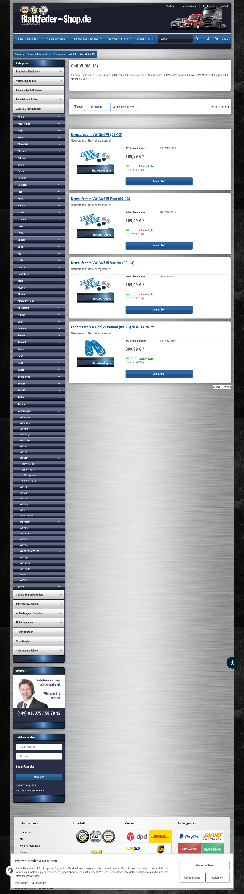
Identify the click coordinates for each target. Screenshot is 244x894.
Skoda (21, 369)
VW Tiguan (25, 563)
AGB (22, 839)
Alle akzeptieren (202, 865)
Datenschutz (26, 832)
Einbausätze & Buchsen (29, 90)
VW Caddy (24, 434)
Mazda (21, 294)
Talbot (21, 397)
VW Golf (23, 457)
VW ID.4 (23, 492)
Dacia (21, 171)
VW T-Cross (25, 539)
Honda (21, 205)
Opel (20, 321)
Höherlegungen (24, 622)
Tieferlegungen (24, 631)
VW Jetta (24, 504)
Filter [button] (78, 106)
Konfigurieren (190, 877)
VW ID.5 (23, 498)
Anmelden (39, 776)
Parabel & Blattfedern (28, 71)
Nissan (21, 314)
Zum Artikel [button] (159, 181)
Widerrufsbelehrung (30, 845)
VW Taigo (24, 557)
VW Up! (23, 574)
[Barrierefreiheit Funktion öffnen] (232, 663)
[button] (208, 39)
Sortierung (96, 106)
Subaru (21, 383)
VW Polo (24, 527)
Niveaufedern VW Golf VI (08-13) (96, 134)
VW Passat (25, 521)
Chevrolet (23, 144)
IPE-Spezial (208, 6)
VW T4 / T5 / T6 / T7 (30, 551)
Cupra (21, 164)
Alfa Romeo (24, 123)
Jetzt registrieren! (35, 790)
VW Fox (23, 451)
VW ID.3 (23, 487)
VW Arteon (25, 423)
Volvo (21, 586)
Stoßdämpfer (23, 641)
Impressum (23, 882)
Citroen (22, 158)
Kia (19, 253)
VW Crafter (25, 440)
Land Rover (24, 274)
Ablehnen (215, 877)
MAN (20, 281)
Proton (21, 335)
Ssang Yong (24, 376)
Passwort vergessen (26, 785)
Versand (50, 888)
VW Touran (25, 568)
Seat (20, 362)
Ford (20, 198)
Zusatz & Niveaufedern (28, 108)
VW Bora (24, 428)
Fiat (20, 191)
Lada (20, 260)
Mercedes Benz (26, 301)
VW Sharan (25, 533)
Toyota (21, 404)
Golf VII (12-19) (29, 475)
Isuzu (20, 226)
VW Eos (23, 446)
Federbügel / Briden (27, 99)
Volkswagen (24, 411)
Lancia (21, 267)
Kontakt (224, 6)
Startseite (171, 6)
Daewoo (22, 178)
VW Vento (24, 580)
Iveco (20, 233)
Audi (20, 130)
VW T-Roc (24, 545)
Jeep (20, 246)
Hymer (21, 212)
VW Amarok (25, 417)
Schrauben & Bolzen (27, 650)
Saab (20, 356)
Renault (22, 342)
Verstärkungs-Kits (26, 81)
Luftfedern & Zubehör (27, 604)
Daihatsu (22, 184)
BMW (20, 137)
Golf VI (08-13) (29, 469)
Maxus (21, 287)
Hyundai (22, 219)
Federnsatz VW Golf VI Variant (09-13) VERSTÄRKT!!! (112, 327)
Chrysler (22, 151)
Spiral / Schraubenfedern (29, 594)
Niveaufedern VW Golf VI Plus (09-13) (100, 199)
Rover (21, 349)
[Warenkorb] (221, 39)
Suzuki (21, 390)
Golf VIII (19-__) (29, 481)
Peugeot (22, 328)
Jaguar (21, 239)
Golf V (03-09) (28, 464)
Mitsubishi (23, 307)
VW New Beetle (27, 515)
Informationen (189, 6)
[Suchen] (175, 39)
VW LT (22, 509)
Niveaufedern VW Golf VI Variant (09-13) (102, 263)
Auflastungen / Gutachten (30, 613)
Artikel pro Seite (122, 106)
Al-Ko (21, 116)
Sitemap (24, 852)
